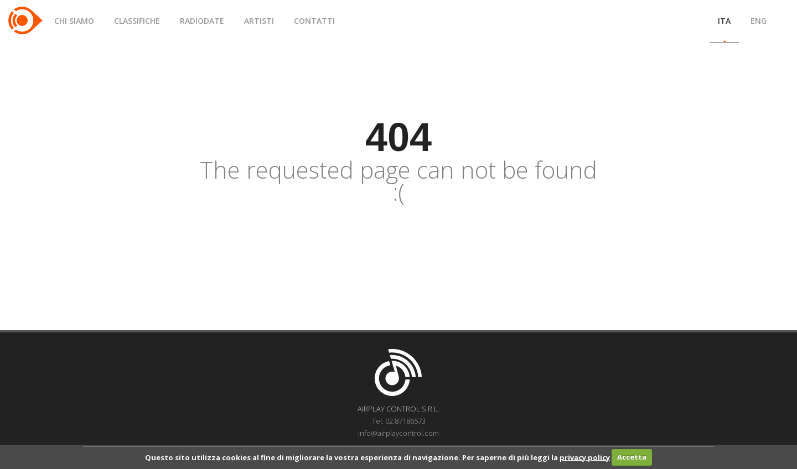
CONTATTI (314, 20)
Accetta (631, 457)
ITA (724, 20)
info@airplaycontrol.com (398, 433)
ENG (759, 20)
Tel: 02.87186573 (399, 421)
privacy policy (585, 457)
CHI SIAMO (74, 20)
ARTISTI (259, 20)
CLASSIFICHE (137, 20)
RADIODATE (202, 20)
